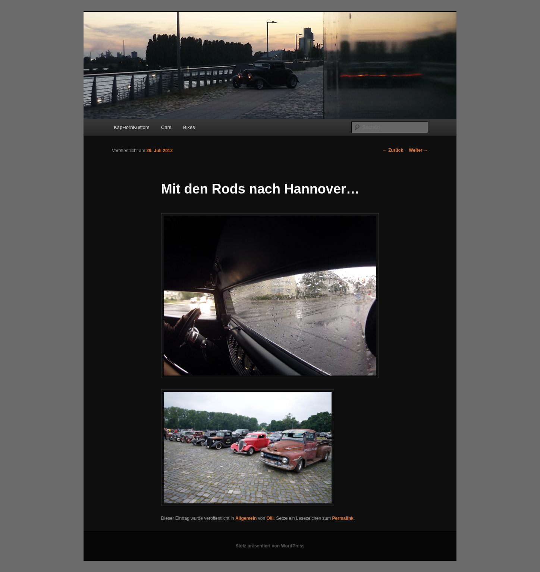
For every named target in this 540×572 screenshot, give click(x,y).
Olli (269, 518)
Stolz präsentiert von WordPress (269, 546)
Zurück (393, 150)
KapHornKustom (131, 127)
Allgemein (246, 518)
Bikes (189, 127)
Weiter (418, 150)
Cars (166, 127)
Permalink (343, 518)
